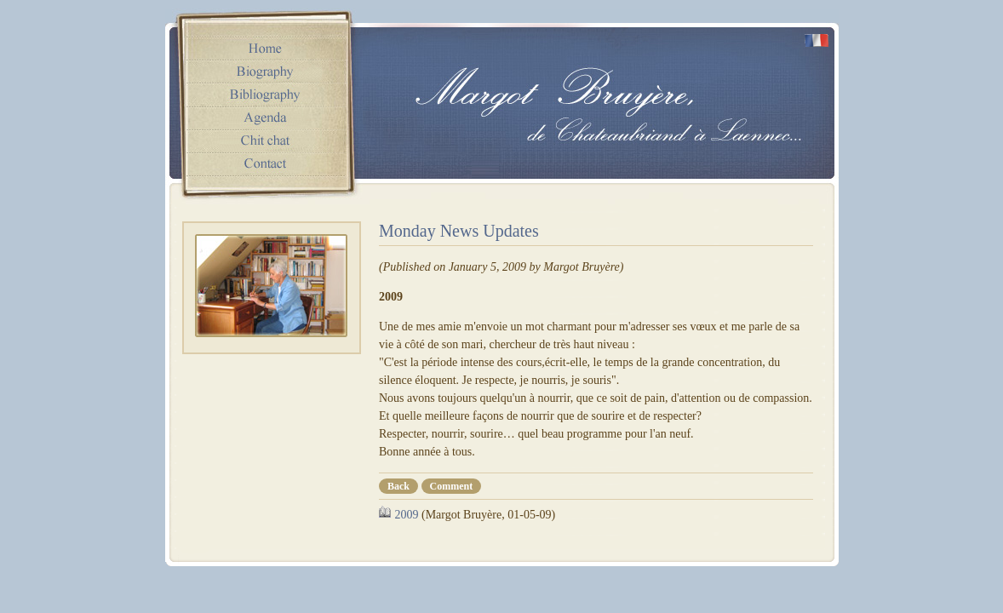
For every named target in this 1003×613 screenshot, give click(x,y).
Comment (451, 486)
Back (398, 486)
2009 (407, 514)
